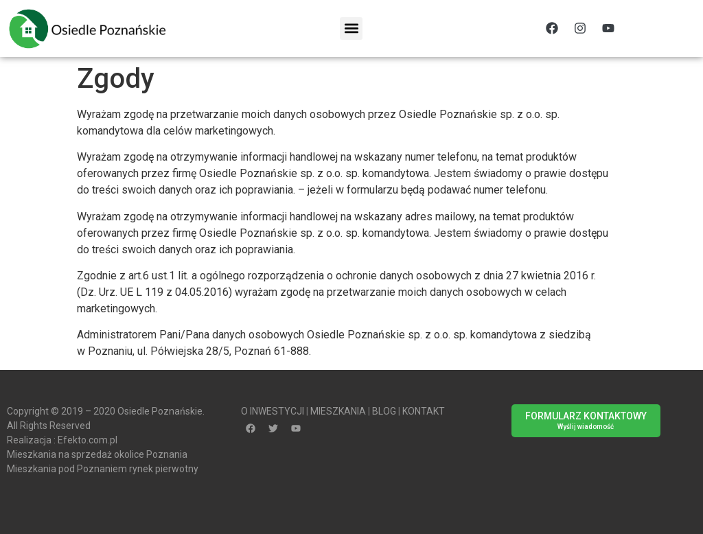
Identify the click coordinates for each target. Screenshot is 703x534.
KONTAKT (423, 411)
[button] (351, 28)
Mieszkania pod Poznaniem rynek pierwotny (102, 468)
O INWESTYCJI (272, 411)
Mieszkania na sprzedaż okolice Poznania (97, 454)
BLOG (384, 411)
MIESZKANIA (338, 411)
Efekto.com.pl (87, 439)
